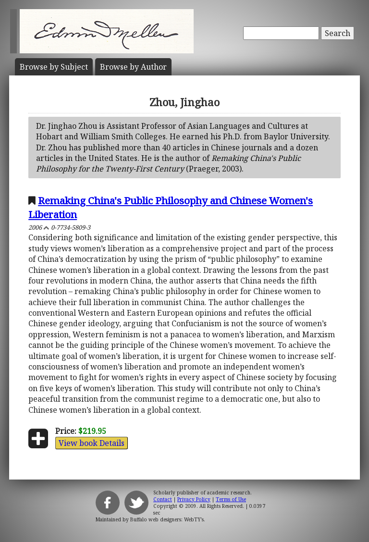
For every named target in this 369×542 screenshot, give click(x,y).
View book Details (91, 443)
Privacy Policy (193, 499)
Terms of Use (231, 499)
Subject (54, 67)
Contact (162, 499)
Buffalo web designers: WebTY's (167, 519)
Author (133, 67)
